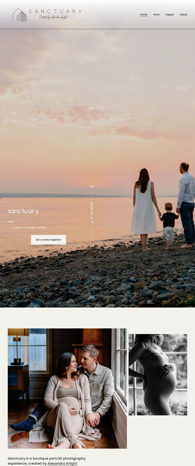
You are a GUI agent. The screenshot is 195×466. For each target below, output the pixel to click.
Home (143, 14)
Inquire (170, 14)
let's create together (48, 239)
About (183, 14)
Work (156, 14)
